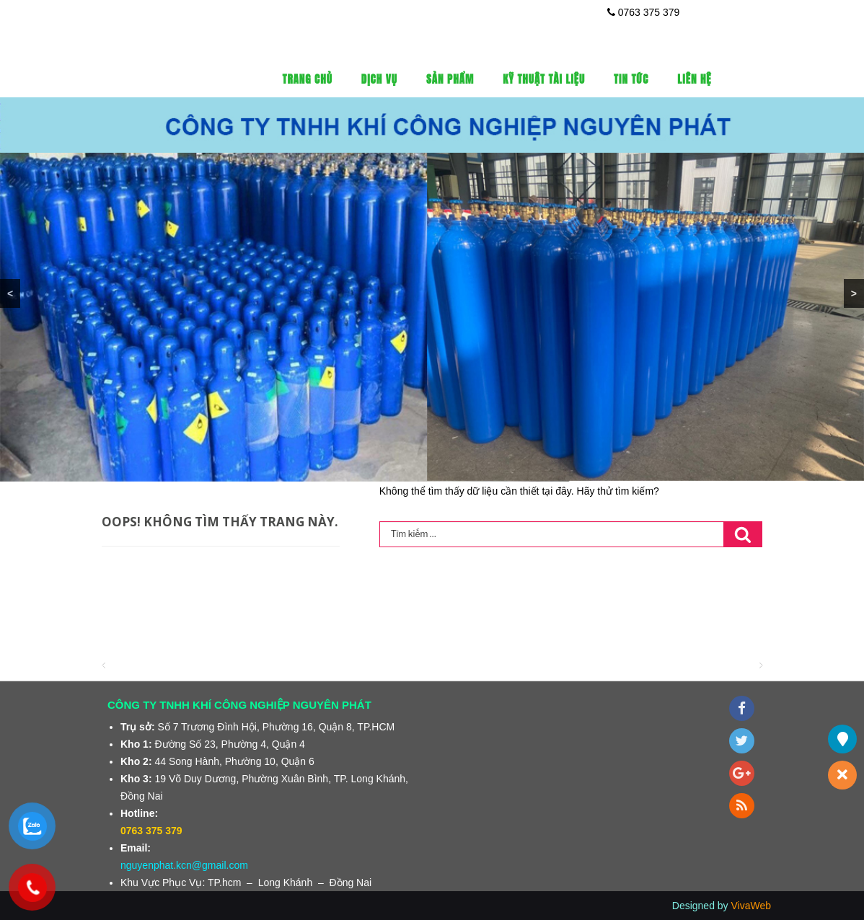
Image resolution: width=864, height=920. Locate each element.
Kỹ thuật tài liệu (544, 79)
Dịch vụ (379, 79)
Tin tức (631, 79)
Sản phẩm (450, 79)
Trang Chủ (307, 79)
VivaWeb (751, 905)
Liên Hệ (694, 79)
